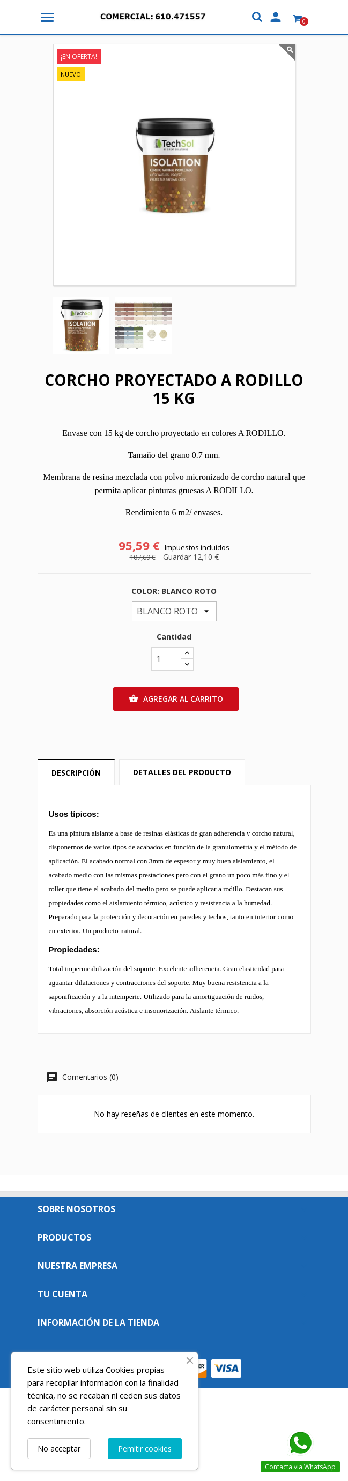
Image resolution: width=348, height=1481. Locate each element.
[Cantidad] (166, 659)
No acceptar (59, 1449)
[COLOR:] (174, 611)
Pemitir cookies (145, 1449)
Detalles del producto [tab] (182, 772)
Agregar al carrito (176, 699)
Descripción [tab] (76, 773)
